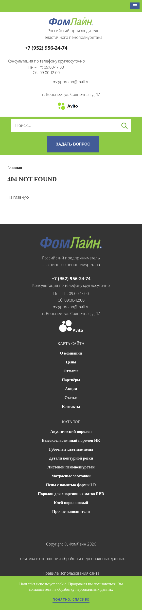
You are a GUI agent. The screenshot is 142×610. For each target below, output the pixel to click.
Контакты (71, 406)
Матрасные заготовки (71, 476)
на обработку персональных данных (83, 589)
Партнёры (71, 380)
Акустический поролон (70, 431)
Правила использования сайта (71, 573)
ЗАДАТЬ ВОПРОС (73, 144)
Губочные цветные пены (71, 449)
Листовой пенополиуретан (70, 467)
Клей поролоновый (71, 503)
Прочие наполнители (71, 511)
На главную (18, 197)
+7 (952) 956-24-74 (46, 47)
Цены (71, 362)
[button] (135, 5)
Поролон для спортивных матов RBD (71, 494)
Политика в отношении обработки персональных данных (71, 558)
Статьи (71, 398)
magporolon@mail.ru (71, 81)
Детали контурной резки (71, 458)
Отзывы (71, 371)
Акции (71, 389)
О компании (71, 353)
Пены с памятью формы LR (71, 485)
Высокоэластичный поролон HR (71, 440)
